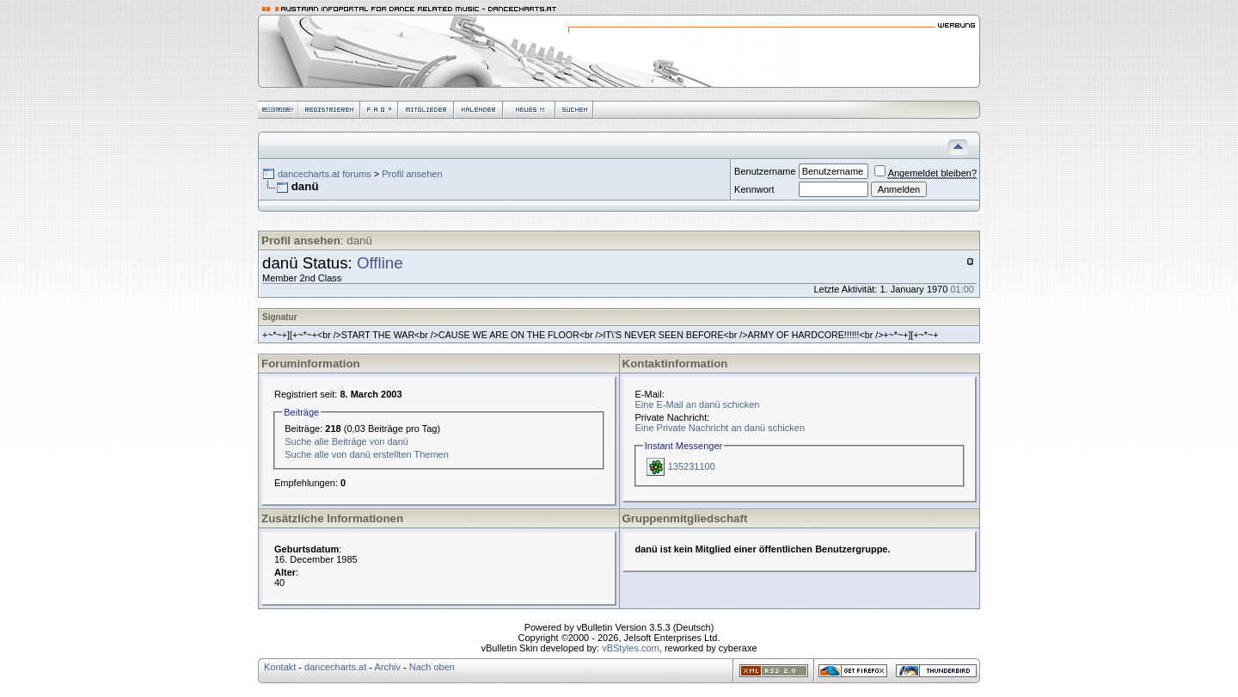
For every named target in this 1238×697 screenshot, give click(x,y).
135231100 (691, 466)
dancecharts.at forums (324, 174)
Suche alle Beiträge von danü (346, 441)
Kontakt (280, 667)
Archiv (387, 667)
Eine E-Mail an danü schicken (697, 404)
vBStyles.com (630, 648)
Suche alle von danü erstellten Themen (367, 454)
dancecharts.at (335, 667)
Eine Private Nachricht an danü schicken (720, 428)
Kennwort (754, 189)
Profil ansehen (412, 174)
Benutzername (765, 171)
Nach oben (432, 667)
